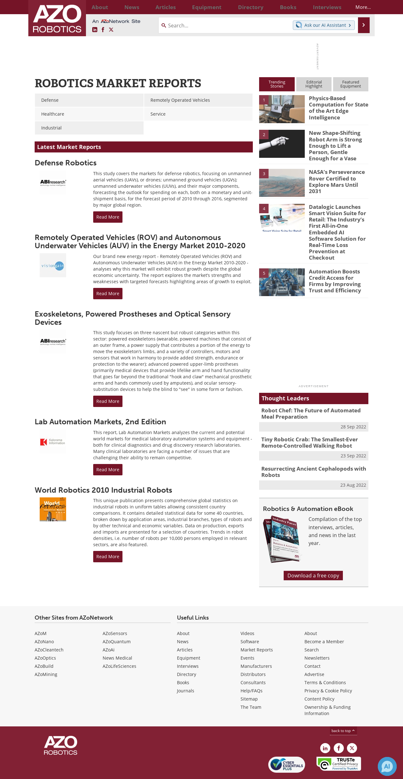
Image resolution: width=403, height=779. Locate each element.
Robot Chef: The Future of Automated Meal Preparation (312, 397)
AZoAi (109, 630)
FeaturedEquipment (350, 84)
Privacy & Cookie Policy (328, 670)
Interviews (188, 646)
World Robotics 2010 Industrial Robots (103, 490)
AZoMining (46, 654)
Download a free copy (313, 555)
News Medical (117, 638)
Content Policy (319, 679)
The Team (251, 687)
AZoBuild (44, 646)
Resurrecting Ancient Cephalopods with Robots (308, 452)
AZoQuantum (117, 621)
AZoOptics (45, 638)
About (183, 613)
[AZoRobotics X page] (111, 29)
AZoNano (44, 621)
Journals (185, 670)
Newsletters (317, 638)
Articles (185, 630)
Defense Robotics (66, 162)
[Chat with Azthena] (387, 766)
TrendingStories (277, 84)
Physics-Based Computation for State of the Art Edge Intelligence (336, 106)
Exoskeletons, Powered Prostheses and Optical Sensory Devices (133, 318)
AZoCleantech (49, 630)
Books (183, 662)
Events (247, 638)
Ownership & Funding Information (327, 690)
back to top (343, 710)
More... (358, 7)
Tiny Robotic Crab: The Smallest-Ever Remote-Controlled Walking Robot (305, 424)
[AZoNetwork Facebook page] (102, 29)
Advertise (314, 654)
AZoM (41, 613)
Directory (186, 654)
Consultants (253, 662)
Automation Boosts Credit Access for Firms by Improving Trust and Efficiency (337, 263)
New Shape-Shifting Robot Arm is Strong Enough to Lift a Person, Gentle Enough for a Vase (338, 141)
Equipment (188, 638)
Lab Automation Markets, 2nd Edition (100, 421)
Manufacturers (256, 646)
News (183, 621)
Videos (247, 613)
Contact (312, 646)
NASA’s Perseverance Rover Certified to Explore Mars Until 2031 (337, 173)
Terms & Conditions (325, 662)
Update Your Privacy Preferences (82, 771)
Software (250, 621)
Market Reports (257, 630)
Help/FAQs (252, 670)
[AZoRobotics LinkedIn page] (94, 29)
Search (311, 630)
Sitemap (249, 679)
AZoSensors (115, 613)
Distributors (253, 654)
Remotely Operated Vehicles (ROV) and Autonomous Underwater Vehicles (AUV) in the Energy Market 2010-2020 (140, 241)
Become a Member (324, 621)
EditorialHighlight (313, 84)
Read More (107, 217)
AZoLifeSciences (119, 646)
